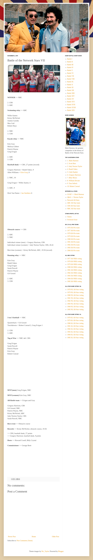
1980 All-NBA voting (74, 267)
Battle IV (70, 67)
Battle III (70, 65)
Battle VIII (70, 79)
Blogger (60, 551)
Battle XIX (71, 110)
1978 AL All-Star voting (75, 318)
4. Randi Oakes (72, 169)
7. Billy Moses (72, 178)
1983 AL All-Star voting (75, 332)
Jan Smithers (26, 193)
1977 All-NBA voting (74, 259)
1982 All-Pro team (73, 245)
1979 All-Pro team (73, 236)
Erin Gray (24, 172)
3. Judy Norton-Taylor (74, 166)
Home (34, 537)
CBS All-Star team (73, 206)
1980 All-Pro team (73, 239)
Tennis (69, 217)
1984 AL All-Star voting (75, 335)
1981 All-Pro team (73, 242)
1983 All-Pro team (73, 248)
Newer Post (12, 537)
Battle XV (70, 99)
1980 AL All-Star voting (75, 323)
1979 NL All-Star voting (75, 292)
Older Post (55, 537)
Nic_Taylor (45, 551)
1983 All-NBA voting (74, 276)
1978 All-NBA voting (74, 261)
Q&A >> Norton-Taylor (75, 197)
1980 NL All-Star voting (75, 295)
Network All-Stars (73, 200)
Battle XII (70, 90)
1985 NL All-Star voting (75, 309)
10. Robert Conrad (73, 186)
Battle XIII (70, 93)
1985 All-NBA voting (74, 281)
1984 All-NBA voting (74, 279)
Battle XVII (71, 105)
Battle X (70, 85)
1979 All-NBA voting (74, 264)
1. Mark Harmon (72, 161)
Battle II (70, 62)
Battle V (70, 70)
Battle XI (70, 87)
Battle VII (70, 76)
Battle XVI (71, 102)
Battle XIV (71, 96)
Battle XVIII (71, 107)
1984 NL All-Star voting (75, 307)
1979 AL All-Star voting (75, 320)
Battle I (69, 59)
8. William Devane (73, 181)
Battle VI (70, 73)
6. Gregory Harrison (74, 175)
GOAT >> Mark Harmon (75, 194)
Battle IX (70, 82)
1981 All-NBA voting (74, 270)
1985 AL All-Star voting (75, 338)
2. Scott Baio (71, 163)
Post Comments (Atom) (25, 541)
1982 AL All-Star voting (75, 329)
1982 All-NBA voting (74, 273)
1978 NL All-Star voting (75, 289)
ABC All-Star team (73, 203)
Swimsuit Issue (72, 220)
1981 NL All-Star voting (75, 298)
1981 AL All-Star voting (75, 326)
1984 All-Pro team (73, 250)
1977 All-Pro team (73, 230)
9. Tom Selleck (72, 183)
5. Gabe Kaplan (72, 172)
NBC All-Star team (73, 209)
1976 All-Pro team (73, 228)
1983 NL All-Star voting (75, 304)
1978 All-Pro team (73, 233)
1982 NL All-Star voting (75, 301)
